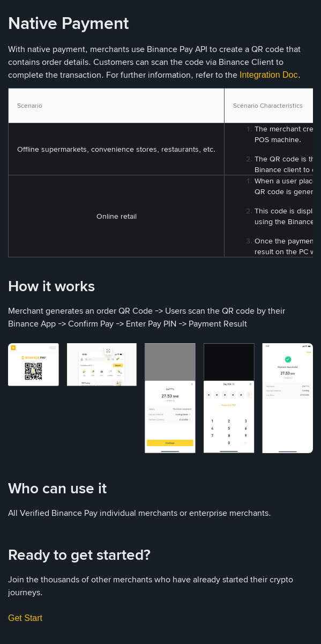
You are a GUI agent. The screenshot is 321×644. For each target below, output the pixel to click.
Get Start (25, 618)
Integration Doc (269, 74)
